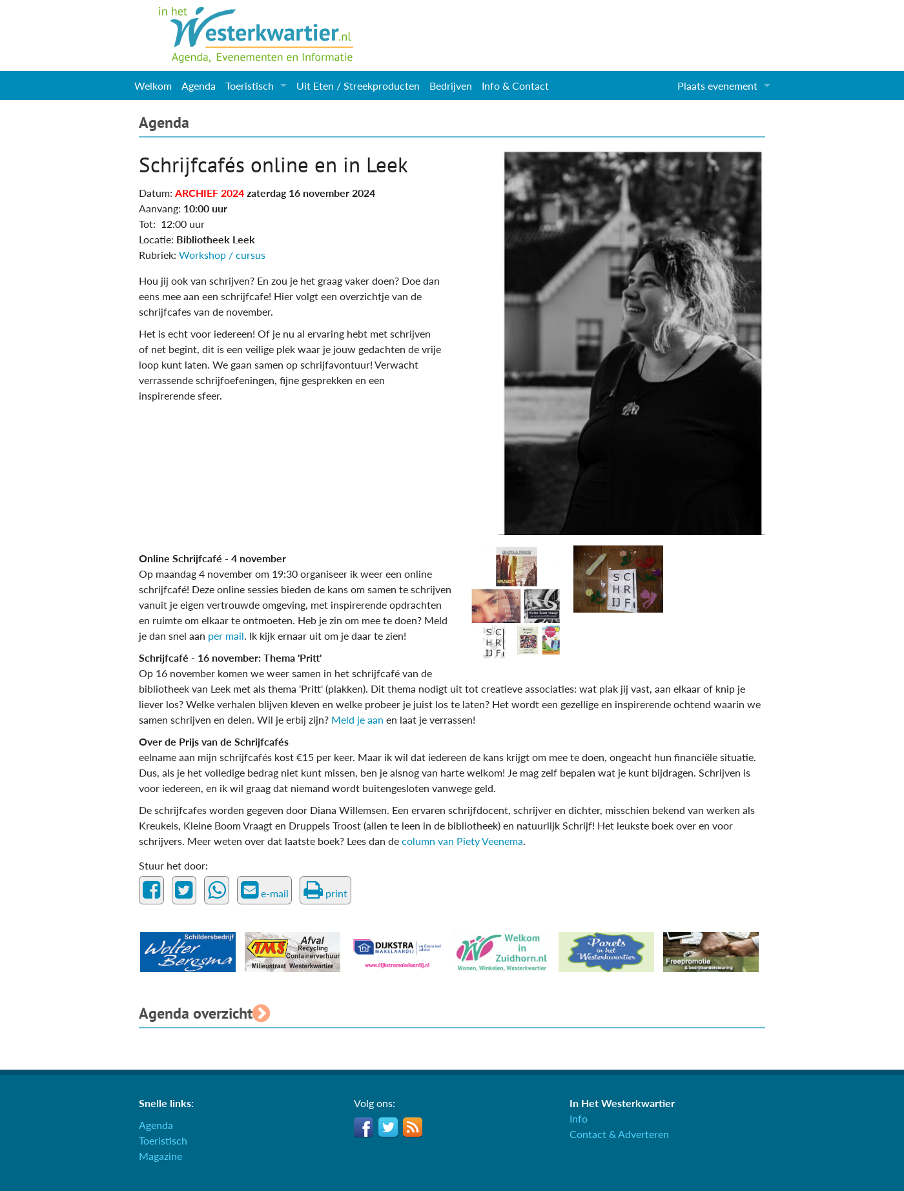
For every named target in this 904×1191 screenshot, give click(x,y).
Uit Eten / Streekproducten (358, 85)
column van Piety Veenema (462, 841)
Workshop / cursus (222, 255)
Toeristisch (249, 85)
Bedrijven (450, 85)
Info (579, 1118)
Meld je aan (358, 719)
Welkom (153, 85)
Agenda (198, 85)
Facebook (363, 1127)
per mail (226, 635)
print (325, 890)
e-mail (265, 890)
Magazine (160, 1156)
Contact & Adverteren (619, 1134)
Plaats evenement (717, 85)
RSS (412, 1127)
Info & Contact (515, 85)
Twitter (388, 1127)
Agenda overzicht (204, 1013)
